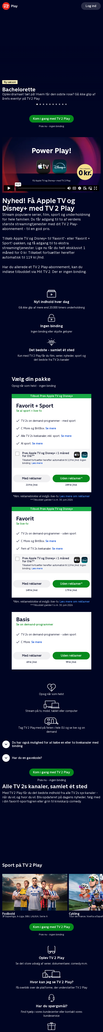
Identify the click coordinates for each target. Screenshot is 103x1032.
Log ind (91, 6)
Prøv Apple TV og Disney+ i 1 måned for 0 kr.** (45, 454)
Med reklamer (32, 478)
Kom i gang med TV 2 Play (51, 118)
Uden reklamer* (71, 478)
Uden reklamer (71, 655)
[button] (51, 744)
